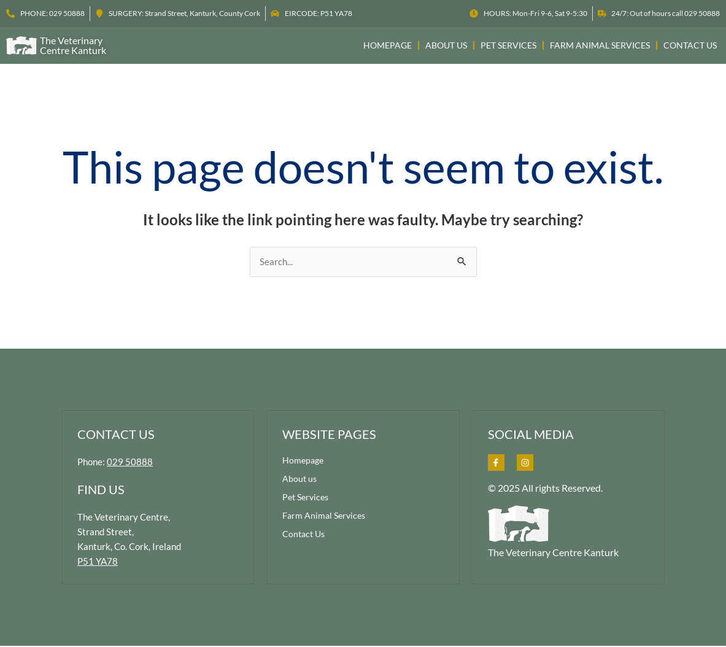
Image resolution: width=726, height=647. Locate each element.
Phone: (116, 462)
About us (446, 45)
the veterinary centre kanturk (73, 45)
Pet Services (508, 45)
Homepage (387, 45)
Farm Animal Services (600, 45)
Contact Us (690, 45)
